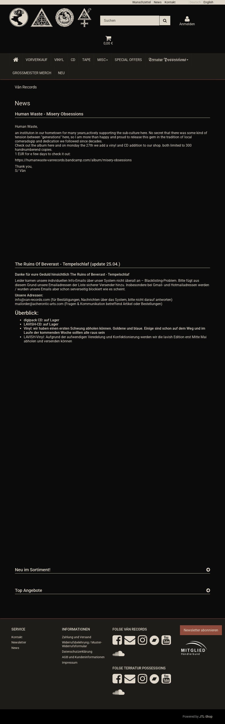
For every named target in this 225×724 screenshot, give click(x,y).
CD (73, 60)
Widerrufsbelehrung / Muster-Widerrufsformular (82, 644)
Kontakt (170, 2)
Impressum (69, 662)
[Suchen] (129, 20)
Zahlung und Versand (76, 637)
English (208, 2)
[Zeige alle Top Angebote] (208, 590)
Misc (102, 60)
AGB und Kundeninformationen (83, 657)
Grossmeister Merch (32, 73)
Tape (86, 60)
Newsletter (18, 642)
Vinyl (59, 60)
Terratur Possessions (168, 59)
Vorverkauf (36, 60)
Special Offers (128, 60)
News (157, 2)
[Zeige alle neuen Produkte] (208, 569)
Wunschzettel (141, 2)
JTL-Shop (205, 716)
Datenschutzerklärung (77, 651)
